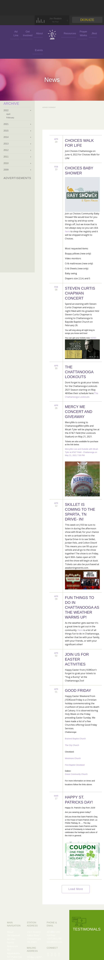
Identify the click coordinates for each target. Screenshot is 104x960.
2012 (6, 150)
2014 (6, 137)
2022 (6, 110)
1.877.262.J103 (54, 938)
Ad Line (10, 33)
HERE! (93, 338)
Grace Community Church (76, 774)
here (67, 231)
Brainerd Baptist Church (75, 739)
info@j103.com (54, 941)
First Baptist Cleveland (75, 765)
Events (34, 50)
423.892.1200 (53, 931)
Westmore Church (73, 758)
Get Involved (22, 33)
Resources (12, 946)
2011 (6, 157)
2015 (6, 130)
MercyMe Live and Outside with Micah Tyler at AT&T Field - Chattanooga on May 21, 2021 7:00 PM (81, 452)
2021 (6, 124)
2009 (6, 170)
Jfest (61, 50)
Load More (75, 888)
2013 (6, 143)
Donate (87, 20)
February (10, 117)
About (34, 33)
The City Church (72, 745)
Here (80, 630)
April (8, 114)
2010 (6, 163)
